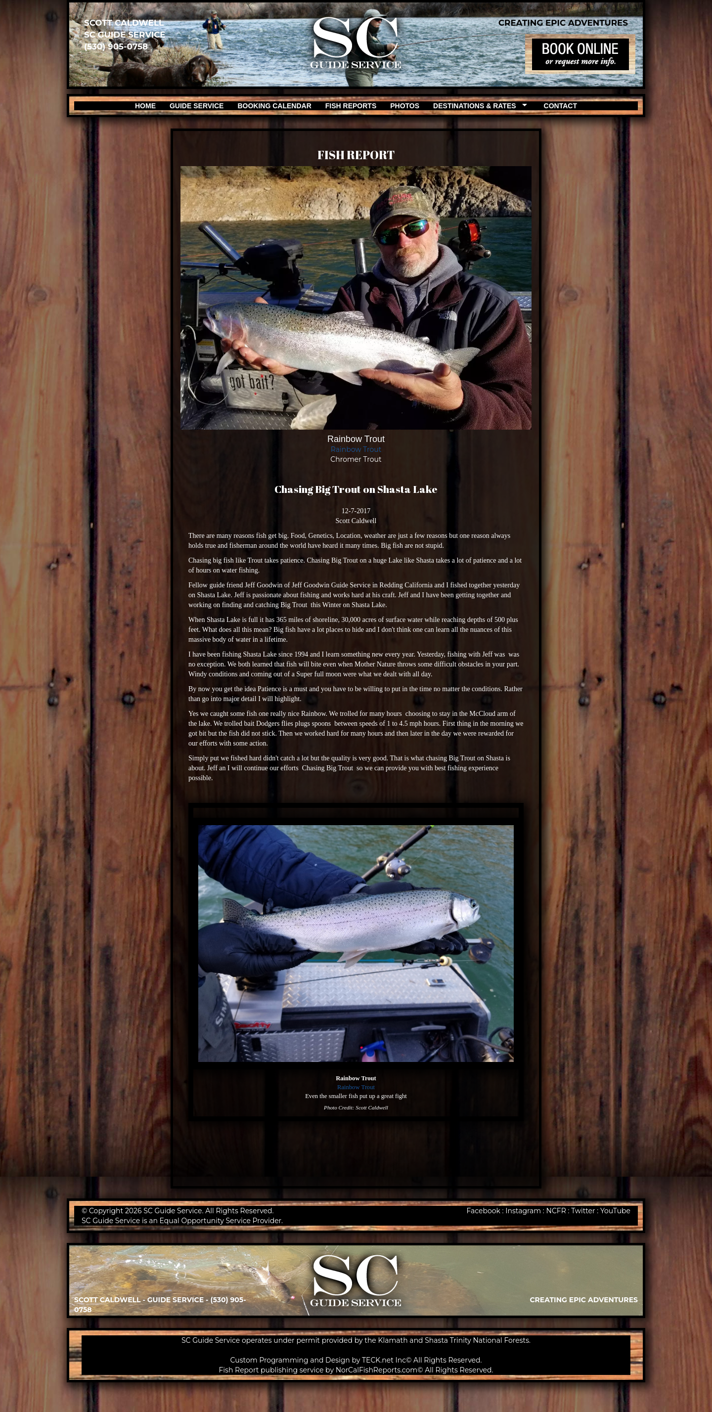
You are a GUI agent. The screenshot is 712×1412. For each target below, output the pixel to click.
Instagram (523, 1210)
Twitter (583, 1210)
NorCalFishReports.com (377, 1370)
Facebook (483, 1210)
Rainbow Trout (356, 449)
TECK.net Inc (384, 1360)
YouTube (615, 1210)
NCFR (556, 1210)
